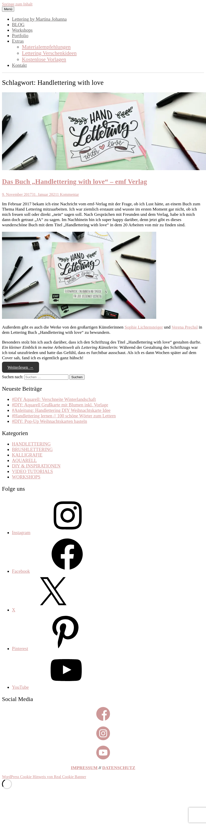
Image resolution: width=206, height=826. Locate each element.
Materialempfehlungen (46, 47)
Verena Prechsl (184, 327)
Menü (8, 9)
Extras (18, 41)
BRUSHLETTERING (32, 449)
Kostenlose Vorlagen (44, 59)
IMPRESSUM (84, 767)
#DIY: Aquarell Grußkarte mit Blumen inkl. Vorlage (60, 404)
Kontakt (19, 65)
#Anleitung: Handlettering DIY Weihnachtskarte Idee (61, 410)
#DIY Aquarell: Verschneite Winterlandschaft (54, 399)
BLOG (18, 24)
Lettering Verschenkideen (49, 53)
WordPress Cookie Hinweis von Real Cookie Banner (44, 777)
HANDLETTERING (31, 444)
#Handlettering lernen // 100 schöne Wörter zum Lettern (64, 415)
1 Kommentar (68, 194)
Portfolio (20, 35)
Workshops (22, 30)
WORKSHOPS (26, 476)
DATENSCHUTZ (118, 767)
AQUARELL (24, 460)
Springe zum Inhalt (17, 4)
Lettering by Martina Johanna (39, 19)
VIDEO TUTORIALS (32, 471)
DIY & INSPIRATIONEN (36, 466)
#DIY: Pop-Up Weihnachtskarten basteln (49, 421)
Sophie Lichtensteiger (144, 327)
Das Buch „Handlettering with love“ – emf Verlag (74, 181)
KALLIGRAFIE (27, 455)
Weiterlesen (20, 367)
